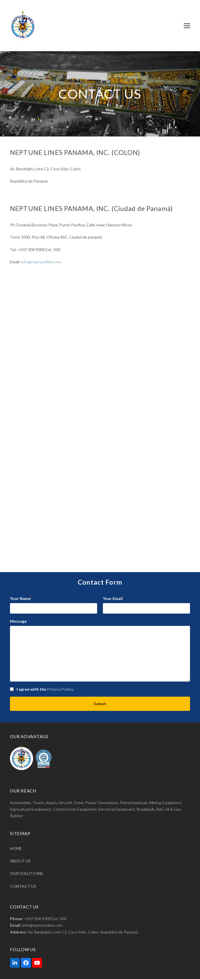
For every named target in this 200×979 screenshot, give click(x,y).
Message (18, 621)
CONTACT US (23, 886)
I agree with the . (45, 689)
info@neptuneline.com (41, 261)
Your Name (21, 598)
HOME (16, 848)
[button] (187, 25)
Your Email (113, 598)
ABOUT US (20, 860)
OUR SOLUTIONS (26, 873)
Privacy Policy (60, 689)
